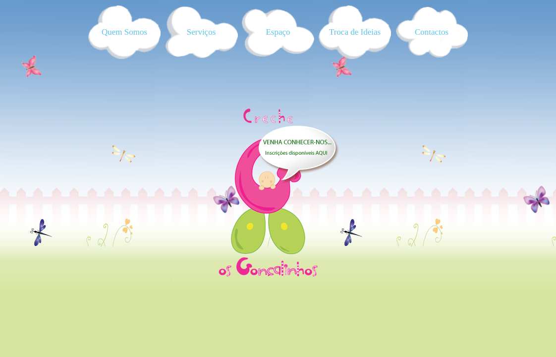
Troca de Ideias (355, 32)
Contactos (431, 32)
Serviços (201, 32)
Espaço (278, 32)
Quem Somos (124, 32)
